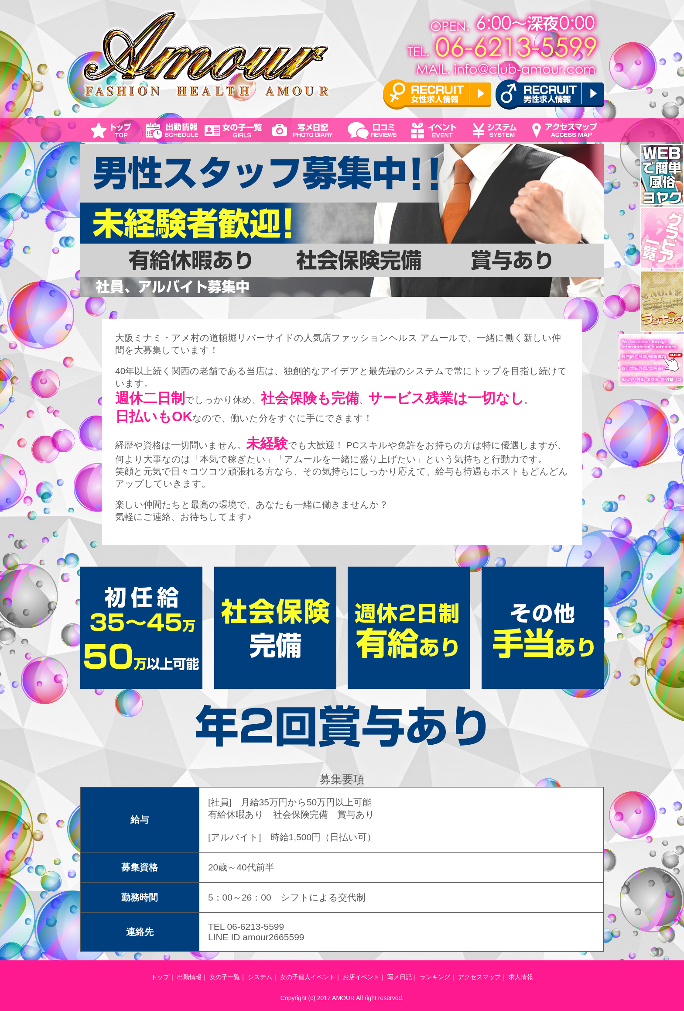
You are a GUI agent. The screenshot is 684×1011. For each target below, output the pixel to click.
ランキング (435, 976)
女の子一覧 (224, 976)
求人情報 (521, 976)
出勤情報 (189, 976)
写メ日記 (399, 976)
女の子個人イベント (307, 976)
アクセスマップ (479, 976)
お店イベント (361, 976)
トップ (160, 976)
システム (260, 976)
